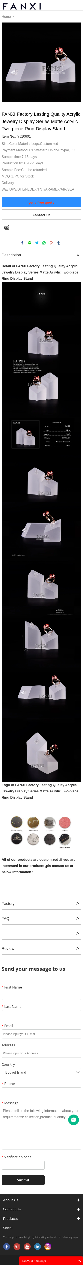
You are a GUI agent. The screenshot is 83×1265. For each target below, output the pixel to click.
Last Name (11, 1006)
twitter (37, 243)
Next (75, 62)
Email (7, 1025)
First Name (12, 987)
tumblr (58, 243)
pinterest (51, 243)
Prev (7, 62)
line (29, 243)
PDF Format (7, 227)
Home (6, 16)
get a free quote (41, 202)
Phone (8, 1083)
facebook (22, 243)
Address (8, 1045)
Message (10, 1103)
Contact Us (41, 215)
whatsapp (44, 243)
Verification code (17, 1157)
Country (8, 1064)
